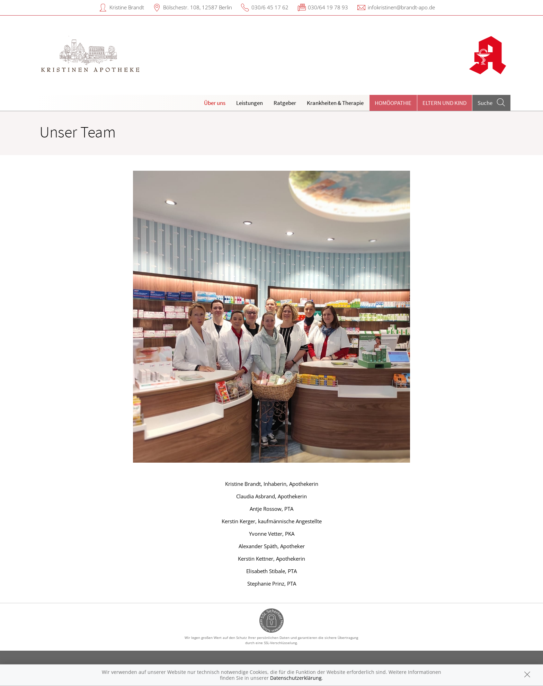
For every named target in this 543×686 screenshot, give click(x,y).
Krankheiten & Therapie (335, 103)
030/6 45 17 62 (269, 7)
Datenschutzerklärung (296, 678)
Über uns (214, 103)
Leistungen (249, 103)
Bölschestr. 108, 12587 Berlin (197, 7)
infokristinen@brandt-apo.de (401, 7)
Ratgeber (285, 103)
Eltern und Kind (444, 103)
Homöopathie (393, 103)
